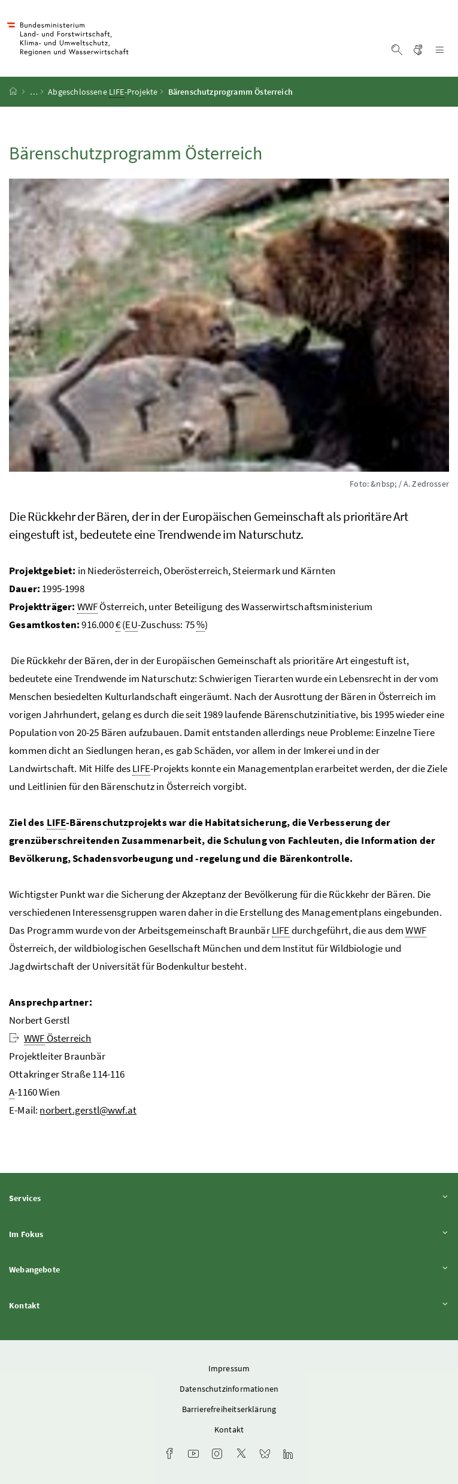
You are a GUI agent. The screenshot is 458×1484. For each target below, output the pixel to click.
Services (229, 1198)
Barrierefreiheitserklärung (229, 1409)
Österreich (50, 1038)
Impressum (229, 1368)
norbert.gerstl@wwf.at (88, 1110)
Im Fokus (229, 1234)
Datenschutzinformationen (229, 1388)
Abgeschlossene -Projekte (102, 92)
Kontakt (229, 1305)
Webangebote (229, 1269)
